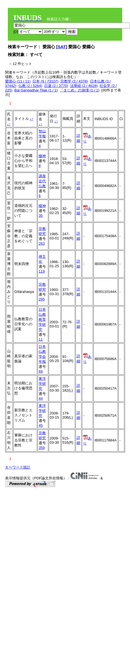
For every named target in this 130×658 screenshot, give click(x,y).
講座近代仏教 (42, 181)
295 (42, 299)
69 (40, 371)
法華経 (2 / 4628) (84, 86)
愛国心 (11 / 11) (17, 81)
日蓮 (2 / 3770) (56, 86)
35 (40, 215)
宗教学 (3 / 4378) (74, 81)
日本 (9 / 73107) (45, 81)
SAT (62, 46)
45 (40, 425)
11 (40, 339)
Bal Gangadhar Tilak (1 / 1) (36, 90)
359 (42, 448)
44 (40, 398)
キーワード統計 (17, 467)
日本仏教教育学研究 (42, 319)
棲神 (42, 156)
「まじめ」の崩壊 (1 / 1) (80, 90)
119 (42, 271)
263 (42, 243)
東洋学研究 (42, 384)
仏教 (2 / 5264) (30, 86)
